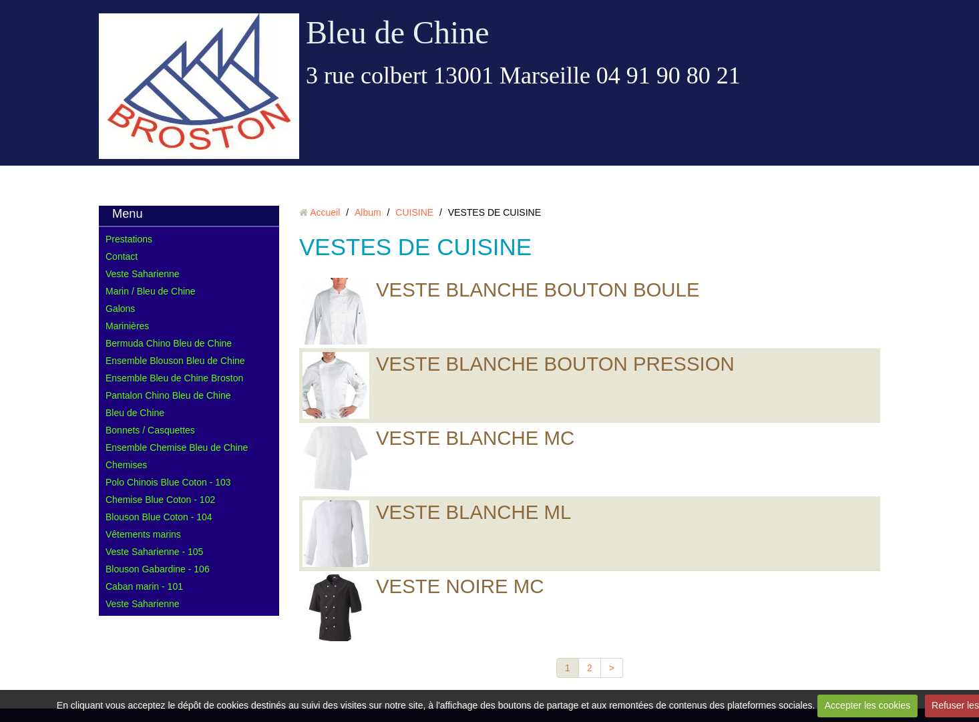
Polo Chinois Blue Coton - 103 (168, 482)
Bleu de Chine (397, 32)
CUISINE (414, 212)
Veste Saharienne (143, 273)
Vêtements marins (143, 534)
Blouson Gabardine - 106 (158, 569)
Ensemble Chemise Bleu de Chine (177, 447)
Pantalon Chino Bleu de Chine (168, 395)
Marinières (127, 326)
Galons (120, 308)
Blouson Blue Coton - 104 (159, 517)
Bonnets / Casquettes (150, 430)
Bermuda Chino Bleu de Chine (169, 343)
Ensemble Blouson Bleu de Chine (175, 360)
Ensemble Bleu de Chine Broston (174, 378)
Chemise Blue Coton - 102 (160, 499)
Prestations (129, 239)
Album (368, 212)
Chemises (126, 465)
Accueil (325, 212)
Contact (122, 256)
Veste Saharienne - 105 (154, 551)
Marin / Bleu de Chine (151, 291)
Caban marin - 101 (144, 586)
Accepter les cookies (867, 705)
